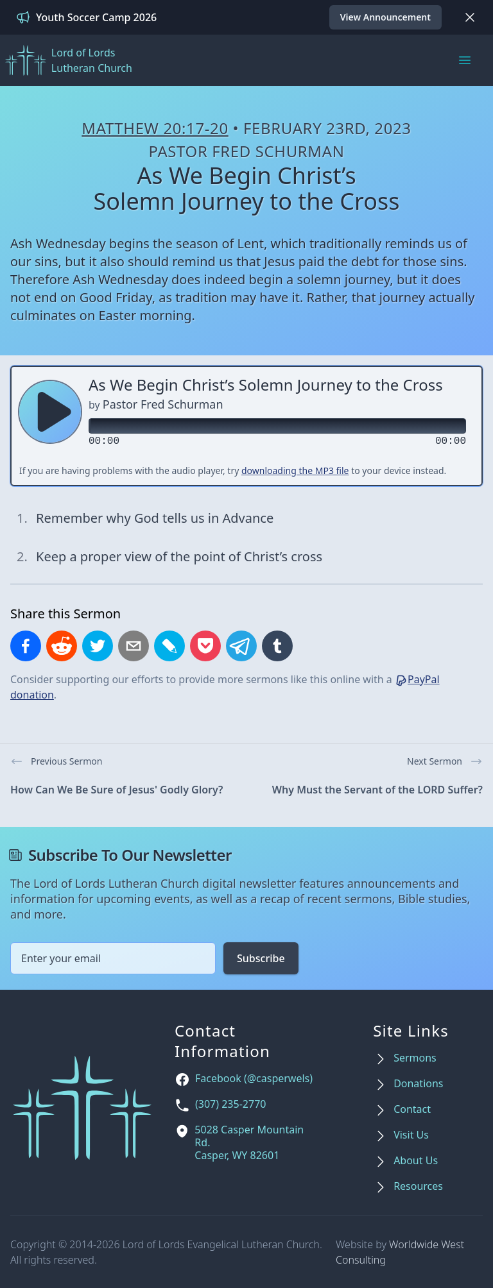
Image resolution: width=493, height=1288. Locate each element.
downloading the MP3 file (295, 470)
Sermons (415, 1058)
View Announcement (385, 17)
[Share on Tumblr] (277, 646)
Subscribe (261, 958)
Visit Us (411, 1135)
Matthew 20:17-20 (155, 128)
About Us (416, 1160)
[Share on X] (97, 646)
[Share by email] (133, 646)
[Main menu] (465, 60)
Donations (418, 1083)
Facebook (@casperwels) (254, 1078)
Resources (418, 1186)
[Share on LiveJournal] (169, 646)
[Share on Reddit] (61, 646)
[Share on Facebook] (25, 646)
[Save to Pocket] (205, 646)
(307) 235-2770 (230, 1104)
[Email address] (113, 958)
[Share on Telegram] (241, 646)
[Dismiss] (470, 17)
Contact (412, 1109)
